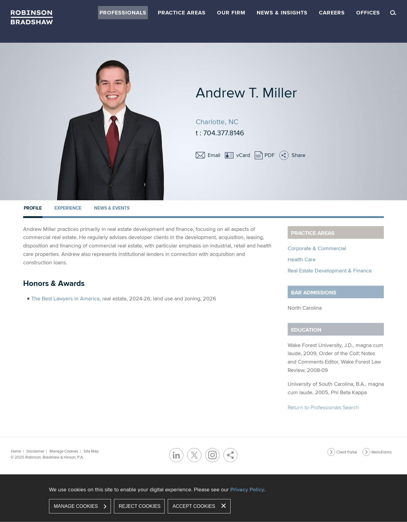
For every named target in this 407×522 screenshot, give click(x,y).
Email (214, 155)
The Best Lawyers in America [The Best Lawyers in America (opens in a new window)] (65, 298)
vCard (243, 155)
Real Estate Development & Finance (330, 270)
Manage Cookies (64, 451)
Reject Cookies (140, 506)
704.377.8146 (223, 132)
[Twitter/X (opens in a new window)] (194, 455)
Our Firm (231, 13)
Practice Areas (182, 13)
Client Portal (346, 452)
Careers (332, 13)
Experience (67, 208)
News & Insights (282, 13)
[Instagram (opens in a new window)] (212, 455)
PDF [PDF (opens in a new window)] (270, 155)
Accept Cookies (194, 506)
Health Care (302, 259)
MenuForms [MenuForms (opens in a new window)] (382, 452)
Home (16, 451)
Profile (33, 208)
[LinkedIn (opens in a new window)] (176, 455)
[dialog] (203, 498)
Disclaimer (35, 451)
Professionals (122, 13)
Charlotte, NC (217, 121)
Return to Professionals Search (323, 407)
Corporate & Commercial (317, 248)
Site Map (91, 451)
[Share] (230, 455)
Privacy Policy (247, 489)
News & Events (112, 208)
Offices (368, 13)
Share (298, 155)
